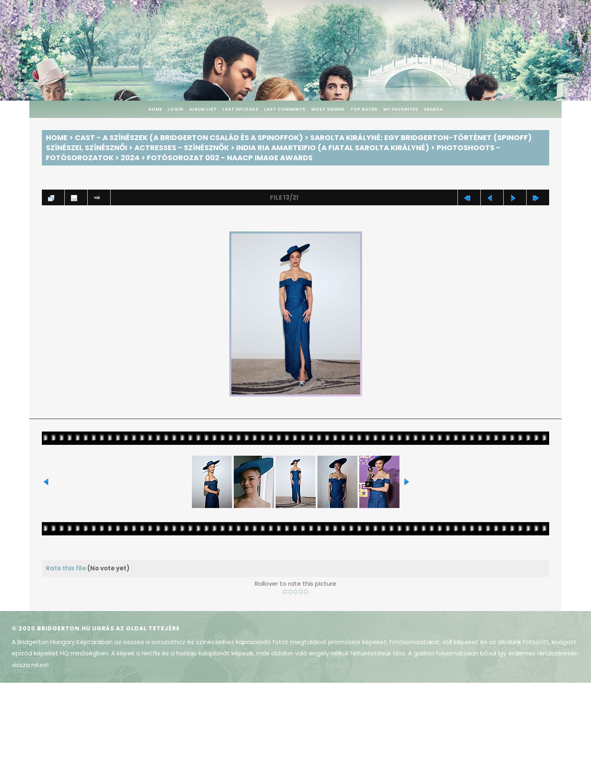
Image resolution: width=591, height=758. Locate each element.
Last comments (285, 109)
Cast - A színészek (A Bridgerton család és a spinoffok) (189, 137)
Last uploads (240, 109)
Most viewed (328, 109)
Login (175, 109)
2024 (130, 158)
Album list (203, 109)
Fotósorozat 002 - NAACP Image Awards (230, 158)
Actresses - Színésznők (181, 148)
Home (155, 109)
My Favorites (400, 109)
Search (433, 109)
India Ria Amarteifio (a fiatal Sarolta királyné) (332, 148)
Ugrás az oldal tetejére (136, 628)
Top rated (364, 109)
